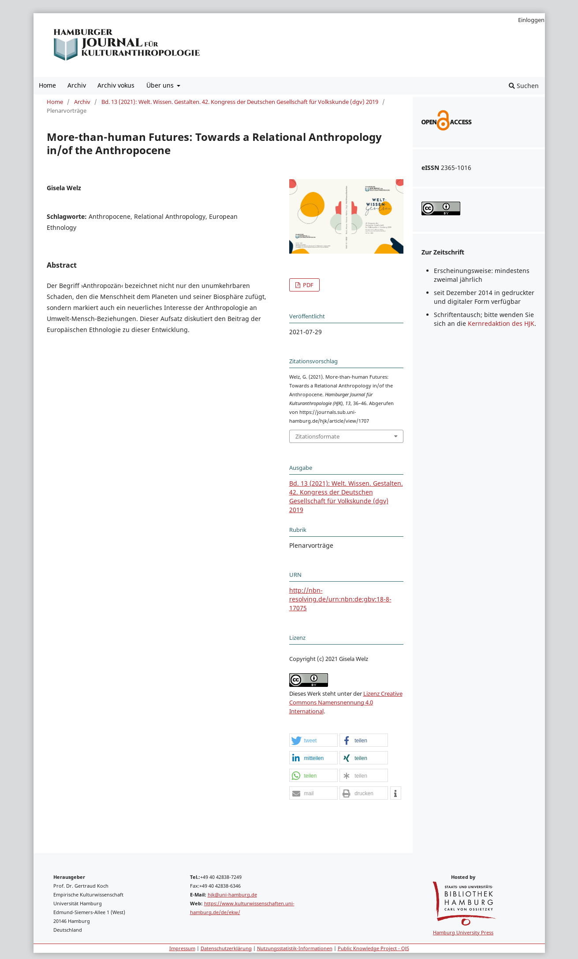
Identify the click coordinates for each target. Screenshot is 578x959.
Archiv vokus (115, 85)
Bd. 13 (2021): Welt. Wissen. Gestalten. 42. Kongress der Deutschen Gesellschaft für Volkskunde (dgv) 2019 (239, 102)
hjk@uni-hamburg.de (232, 894)
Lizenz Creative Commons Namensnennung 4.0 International (346, 702)
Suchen (524, 85)
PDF (307, 285)
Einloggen (531, 20)
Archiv (76, 85)
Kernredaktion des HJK (501, 323)
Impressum (182, 948)
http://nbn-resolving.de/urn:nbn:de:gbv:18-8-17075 (340, 599)
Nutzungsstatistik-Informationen (294, 948)
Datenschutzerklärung (226, 948)
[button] (313, 740)
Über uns (160, 85)
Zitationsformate (317, 436)
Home (47, 85)
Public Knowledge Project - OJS (373, 948)
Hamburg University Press (463, 932)
